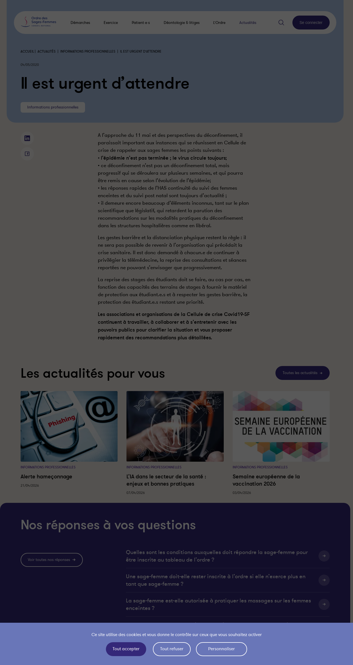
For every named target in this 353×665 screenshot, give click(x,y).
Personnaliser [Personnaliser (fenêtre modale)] (221, 649)
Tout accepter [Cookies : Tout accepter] (126, 649)
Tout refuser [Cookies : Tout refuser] (171, 649)
